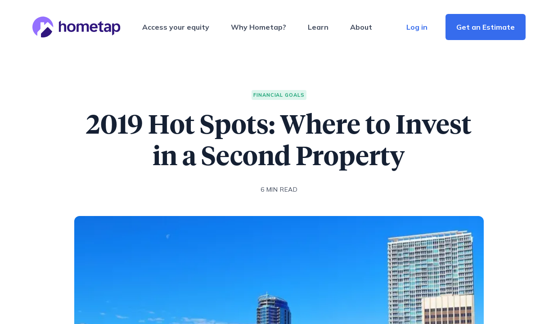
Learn (318, 27)
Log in (417, 27)
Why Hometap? (258, 27)
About (361, 27)
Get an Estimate (485, 27)
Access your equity (175, 27)
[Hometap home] (76, 27)
